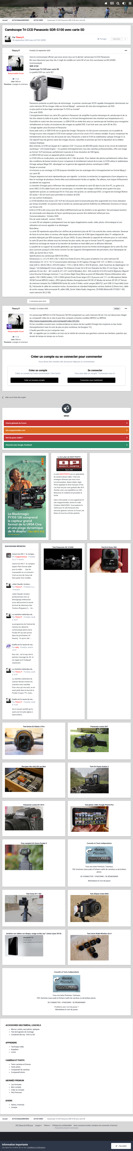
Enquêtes (14, 1049)
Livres (13, 1052)
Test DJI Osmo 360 (108, 547)
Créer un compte (17, 1090)
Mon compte (16, 1087)
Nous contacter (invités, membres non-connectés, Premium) (95, 1125)
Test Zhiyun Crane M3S (99, 894)
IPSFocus (29, 1125)
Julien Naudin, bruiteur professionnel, (21, 584)
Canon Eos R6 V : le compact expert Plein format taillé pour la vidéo (23, 554)
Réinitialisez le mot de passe (99, 881)
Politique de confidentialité (62, 1125)
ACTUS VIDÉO (40, 40)
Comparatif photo (18, 1072)
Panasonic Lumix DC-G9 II (33, 805)
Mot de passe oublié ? (14, 438)
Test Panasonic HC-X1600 (62, 547)
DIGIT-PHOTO (64, 474)
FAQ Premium (16, 1092)
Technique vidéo (17, 1047)
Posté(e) (40, 51)
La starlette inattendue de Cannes (22, 614)
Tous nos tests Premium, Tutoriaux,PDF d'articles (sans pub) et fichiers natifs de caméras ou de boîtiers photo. (99, 869)
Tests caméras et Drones (21, 1064)
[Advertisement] (110, 473)
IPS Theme (20, 1125)
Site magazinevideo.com (15, 430)
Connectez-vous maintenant (91, 380)
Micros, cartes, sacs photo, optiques (25, 1029)
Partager (102, 39)
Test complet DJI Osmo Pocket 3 (34, 843)
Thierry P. (16, 51)
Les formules (16, 1084)
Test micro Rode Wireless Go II (99, 934)
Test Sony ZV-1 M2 (33, 894)
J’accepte (121, 1146)
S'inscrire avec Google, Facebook (19, 445)
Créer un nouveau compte (34, 380)
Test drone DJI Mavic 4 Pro (34, 727)
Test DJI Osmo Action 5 (99, 766)
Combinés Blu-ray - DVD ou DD (23, 1035)
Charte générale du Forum (16, 423)
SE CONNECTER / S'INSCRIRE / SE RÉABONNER (99, 876)
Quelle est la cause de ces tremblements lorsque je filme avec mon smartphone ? (23, 645)
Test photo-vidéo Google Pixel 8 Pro (99, 805)
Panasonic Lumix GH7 (99, 727)
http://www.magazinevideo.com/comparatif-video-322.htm (54, 321)
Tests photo (15, 1067)
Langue (38, 1125)
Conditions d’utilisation (36, 1147)
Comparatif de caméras (20, 1070)
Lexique (14, 1107)
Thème (47, 1125)
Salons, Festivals (17, 1105)
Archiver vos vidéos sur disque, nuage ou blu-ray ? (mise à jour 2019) (33, 934)
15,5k (16, 79)
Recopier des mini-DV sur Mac (34, 766)
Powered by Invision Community (66, 1128)
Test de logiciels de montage (22, 1032)
